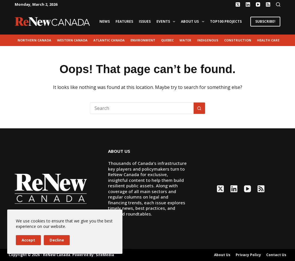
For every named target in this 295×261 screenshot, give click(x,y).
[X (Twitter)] (238, 4)
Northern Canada (34, 40)
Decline (57, 240)
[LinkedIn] (248, 4)
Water (185, 40)
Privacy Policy (248, 255)
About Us (193, 21)
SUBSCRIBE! (265, 21)
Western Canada (72, 40)
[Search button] (199, 108)
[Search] (278, 4)
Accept (28, 240)
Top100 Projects (226, 21)
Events (166, 21)
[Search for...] (142, 108)
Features (124, 21)
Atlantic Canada (109, 40)
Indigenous (207, 40)
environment (143, 40)
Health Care (268, 40)
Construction (237, 40)
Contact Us (276, 255)
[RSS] (268, 4)
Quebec (167, 40)
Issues (145, 21)
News (104, 21)
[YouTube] (258, 4)
